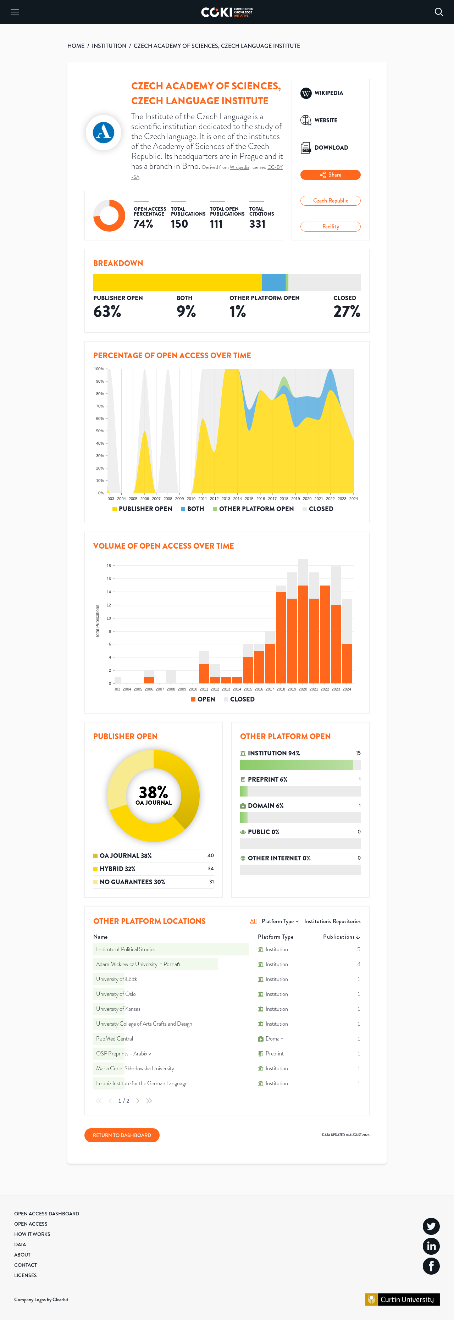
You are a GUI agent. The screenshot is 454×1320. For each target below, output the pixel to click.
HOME (75, 46)
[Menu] (15, 12)
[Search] (439, 12)
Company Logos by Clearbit (41, 1299)
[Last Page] (149, 1101)
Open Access (31, 1223)
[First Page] (99, 1101)
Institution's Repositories (332, 921)
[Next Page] (137, 1101)
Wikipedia (239, 167)
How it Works (32, 1234)
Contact (25, 1265)
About (22, 1254)
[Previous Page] (110, 1101)
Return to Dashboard (122, 1135)
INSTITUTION (109, 46)
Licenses (25, 1275)
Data (20, 1244)
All (253, 921)
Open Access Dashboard (46, 1213)
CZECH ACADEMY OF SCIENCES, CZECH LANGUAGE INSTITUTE (217, 46)
